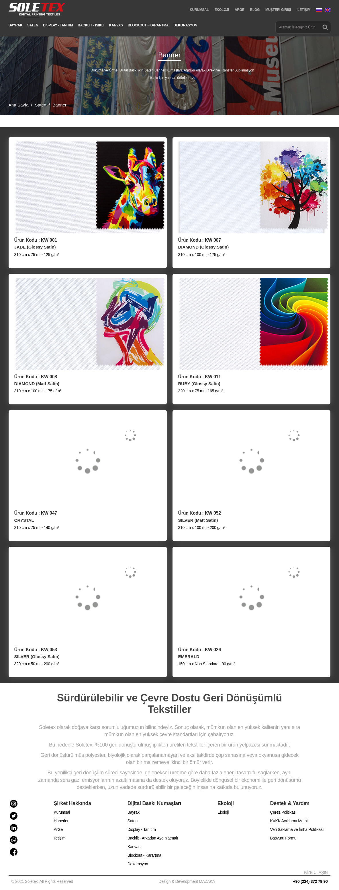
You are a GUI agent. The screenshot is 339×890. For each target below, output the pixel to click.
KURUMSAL (199, 10)
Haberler (61, 821)
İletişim (59, 838)
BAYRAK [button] (15, 25)
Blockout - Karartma (144, 855)
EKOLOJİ (221, 10)
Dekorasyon (138, 864)
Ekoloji (223, 812)
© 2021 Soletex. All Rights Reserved (43, 881)
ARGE (239, 10)
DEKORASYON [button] (185, 25)
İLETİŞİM (303, 10)
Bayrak (134, 812)
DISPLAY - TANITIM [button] (58, 25)
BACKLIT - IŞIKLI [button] (91, 25)
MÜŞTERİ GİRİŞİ (278, 10)
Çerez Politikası (283, 812)
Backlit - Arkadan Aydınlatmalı (153, 838)
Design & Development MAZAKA (187, 881)
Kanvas (134, 846)
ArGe (58, 829)
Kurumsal (62, 812)
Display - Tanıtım (142, 829)
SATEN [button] (32, 25)
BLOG (255, 10)
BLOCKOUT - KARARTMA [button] (148, 25)
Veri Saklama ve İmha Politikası (297, 829)
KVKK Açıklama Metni (288, 821)
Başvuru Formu (283, 838)
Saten (133, 821)
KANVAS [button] (116, 25)
